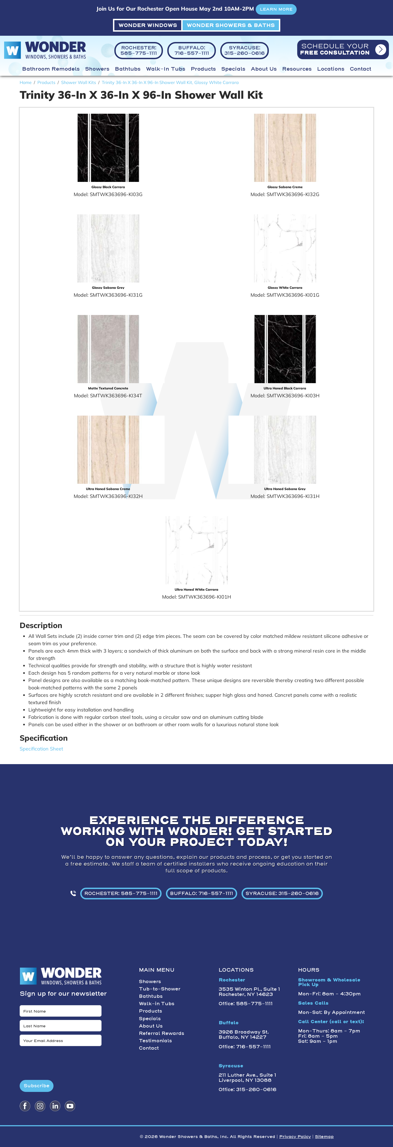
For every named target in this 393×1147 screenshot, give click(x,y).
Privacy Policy (295, 1136)
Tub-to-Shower (159, 989)
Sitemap (324, 1136)
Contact (360, 69)
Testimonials (155, 1040)
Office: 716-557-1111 (245, 1046)
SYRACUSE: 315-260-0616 (282, 893)
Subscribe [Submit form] (36, 1085)
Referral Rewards (161, 1033)
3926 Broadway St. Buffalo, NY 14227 (244, 1034)
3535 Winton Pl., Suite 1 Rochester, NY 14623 (249, 991)
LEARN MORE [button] (276, 9)
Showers (97, 69)
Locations (330, 69)
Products (203, 69)
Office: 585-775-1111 (246, 1003)
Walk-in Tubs (165, 69)
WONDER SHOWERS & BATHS (231, 25)
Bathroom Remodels (51, 69)
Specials (233, 69)
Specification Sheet (41, 749)
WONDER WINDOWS (147, 25)
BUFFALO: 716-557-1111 (201, 893)
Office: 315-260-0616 (247, 1089)
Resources (297, 69)
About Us (264, 69)
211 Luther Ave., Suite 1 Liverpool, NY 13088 (247, 1077)
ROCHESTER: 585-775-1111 (120, 893)
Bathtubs (128, 69)
